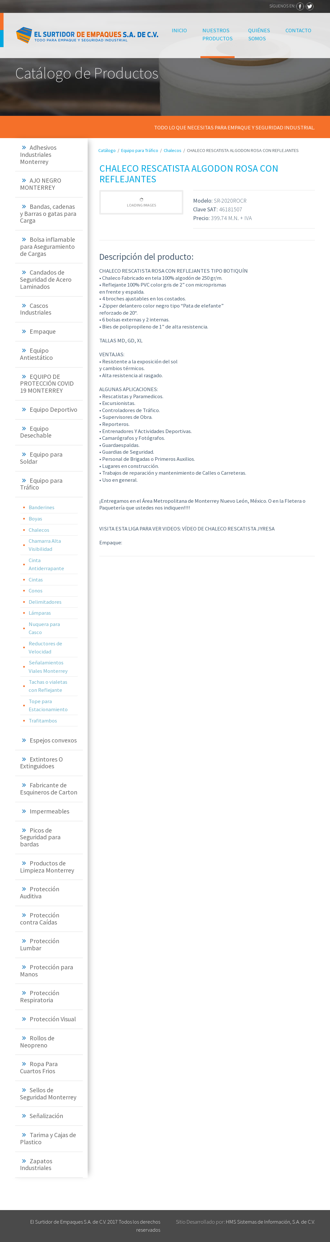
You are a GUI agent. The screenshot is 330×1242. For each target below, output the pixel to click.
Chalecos (39, 529)
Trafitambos (43, 720)
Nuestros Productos (217, 34)
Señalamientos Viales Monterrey (48, 666)
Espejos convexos (53, 740)
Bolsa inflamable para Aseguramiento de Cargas (47, 246)
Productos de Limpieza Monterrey (47, 866)
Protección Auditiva (39, 892)
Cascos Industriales (35, 309)
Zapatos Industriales (36, 1164)
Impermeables (49, 811)
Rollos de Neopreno (37, 1041)
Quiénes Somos (259, 34)
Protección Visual (53, 1019)
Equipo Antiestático (36, 354)
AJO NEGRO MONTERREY (40, 184)
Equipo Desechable (36, 432)
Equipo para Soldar (41, 457)
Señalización (46, 1116)
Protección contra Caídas (39, 918)
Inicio (180, 30)
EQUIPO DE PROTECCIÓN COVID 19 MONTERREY (47, 384)
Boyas (35, 518)
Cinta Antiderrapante (46, 564)
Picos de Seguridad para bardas (40, 837)
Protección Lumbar (39, 944)
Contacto (298, 30)
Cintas (36, 579)
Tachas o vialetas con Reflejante (48, 685)
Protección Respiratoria (39, 996)
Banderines (41, 507)
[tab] (49, 154)
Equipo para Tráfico (41, 484)
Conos (36, 590)
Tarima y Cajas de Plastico (48, 1138)
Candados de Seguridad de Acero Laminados (46, 279)
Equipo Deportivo (53, 409)
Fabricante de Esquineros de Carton (48, 788)
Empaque (43, 331)
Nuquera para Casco (44, 628)
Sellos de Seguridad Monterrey (48, 1093)
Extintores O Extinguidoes (41, 762)
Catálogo (107, 150)
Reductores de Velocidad (45, 647)
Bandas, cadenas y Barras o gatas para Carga (48, 214)
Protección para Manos (46, 970)
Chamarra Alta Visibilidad (45, 544)
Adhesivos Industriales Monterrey (38, 155)
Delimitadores (45, 601)
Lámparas (40, 612)
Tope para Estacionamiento (48, 705)
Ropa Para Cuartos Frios (39, 1067)
